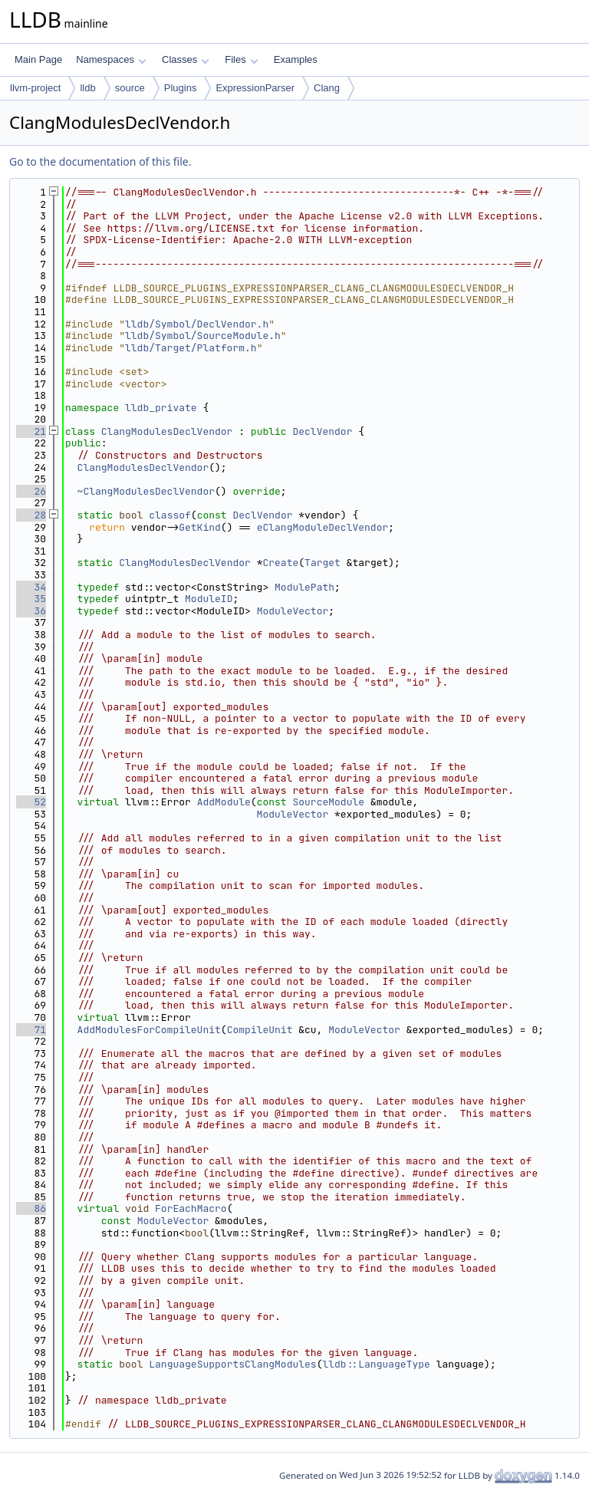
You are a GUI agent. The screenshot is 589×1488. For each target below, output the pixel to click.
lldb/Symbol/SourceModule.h (203, 335)
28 (31, 515)
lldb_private (161, 407)
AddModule (224, 801)
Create (280, 562)
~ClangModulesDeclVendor (146, 491)
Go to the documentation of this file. (100, 161)
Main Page (38, 59)
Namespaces (111, 59)
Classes (185, 59)
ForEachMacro (191, 1208)
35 (31, 598)
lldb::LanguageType (375, 1364)
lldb (87, 88)
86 (31, 1208)
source (130, 88)
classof (170, 515)
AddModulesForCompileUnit (149, 1029)
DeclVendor (322, 431)
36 (31, 610)
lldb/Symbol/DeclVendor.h (196, 324)
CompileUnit (260, 1029)
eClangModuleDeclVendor (323, 527)
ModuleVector (293, 610)
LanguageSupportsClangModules (232, 1364)
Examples (296, 59)
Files (241, 59)
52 (31, 801)
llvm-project (35, 88)
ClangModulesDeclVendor (167, 431)
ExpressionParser (255, 88)
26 (31, 491)
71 (31, 1029)
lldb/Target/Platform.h (191, 347)
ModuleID (208, 598)
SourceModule (328, 801)
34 (31, 587)
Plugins (180, 88)
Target (322, 562)
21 (31, 431)
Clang (327, 88)
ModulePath (304, 587)
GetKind (200, 527)
